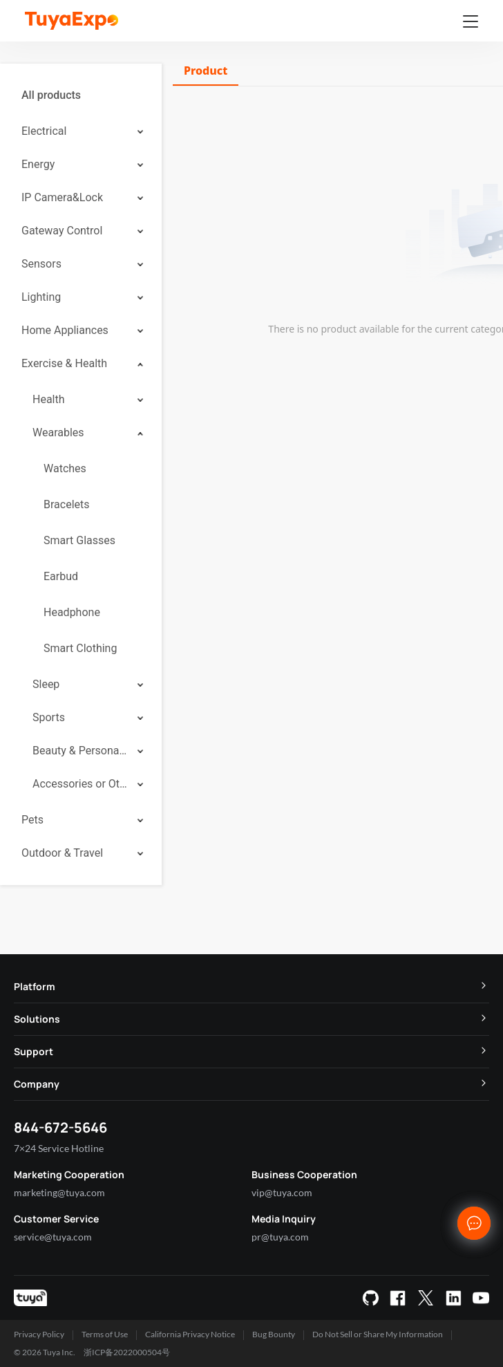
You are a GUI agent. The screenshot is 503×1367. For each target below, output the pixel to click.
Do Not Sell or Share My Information (377, 1334)
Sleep (45, 684)
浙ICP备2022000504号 (127, 1352)
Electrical (43, 131)
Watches (65, 468)
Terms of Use (105, 1334)
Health (48, 399)
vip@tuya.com (282, 1192)
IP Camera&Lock (62, 197)
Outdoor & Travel (62, 852)
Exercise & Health (64, 363)
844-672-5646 (60, 1127)
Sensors (41, 263)
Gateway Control (61, 230)
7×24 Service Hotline (59, 1148)
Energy (38, 164)
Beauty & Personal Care (80, 750)
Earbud (61, 576)
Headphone (72, 612)
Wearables (58, 432)
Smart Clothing (80, 648)
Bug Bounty (273, 1334)
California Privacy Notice (190, 1334)
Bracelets (67, 504)
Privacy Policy (39, 1334)
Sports (48, 717)
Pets (32, 819)
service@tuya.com (53, 1237)
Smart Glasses (79, 540)
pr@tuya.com (280, 1237)
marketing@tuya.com (59, 1192)
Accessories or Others (80, 783)
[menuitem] (80, 95)
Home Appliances (64, 330)
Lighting (41, 297)
